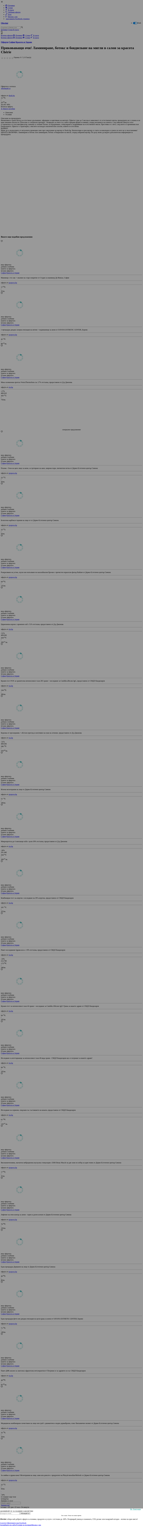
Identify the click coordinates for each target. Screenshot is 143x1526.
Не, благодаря (135, 1509)
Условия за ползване (24, 1525)
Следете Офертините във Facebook (13, 1523)
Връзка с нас (36, 1525)
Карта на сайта (10, 1525)
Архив (2, 1525)
